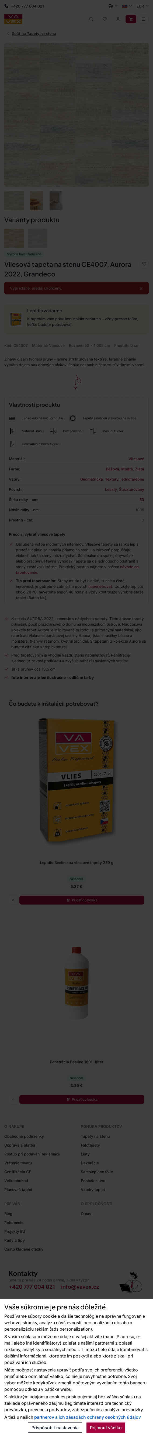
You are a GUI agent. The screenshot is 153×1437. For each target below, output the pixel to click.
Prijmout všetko (106, 1427)
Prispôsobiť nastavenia (55, 1427)
